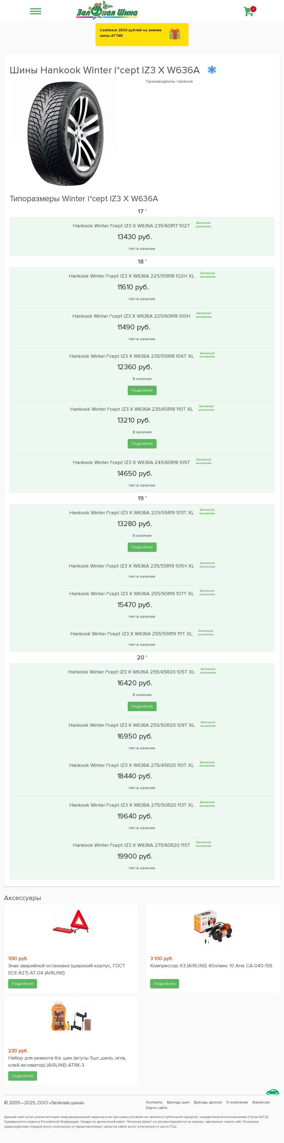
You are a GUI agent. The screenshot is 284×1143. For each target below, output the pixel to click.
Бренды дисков (208, 1102)
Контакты (154, 1102)
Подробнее (142, 390)
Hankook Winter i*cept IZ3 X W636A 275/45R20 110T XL (132, 765)
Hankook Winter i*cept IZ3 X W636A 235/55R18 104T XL (132, 356)
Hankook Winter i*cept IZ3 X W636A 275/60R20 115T (132, 845)
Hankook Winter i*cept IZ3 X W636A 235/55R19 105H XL (132, 566)
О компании (237, 1102)
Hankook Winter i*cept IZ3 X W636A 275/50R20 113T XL (132, 805)
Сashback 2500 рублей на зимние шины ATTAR (130, 33)
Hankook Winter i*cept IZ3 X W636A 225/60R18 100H (132, 316)
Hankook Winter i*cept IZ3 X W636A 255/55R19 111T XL (132, 634)
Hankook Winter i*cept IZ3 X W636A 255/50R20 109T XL (132, 725)
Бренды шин (178, 1102)
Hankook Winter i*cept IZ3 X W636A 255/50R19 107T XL (132, 594)
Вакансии (261, 1102)
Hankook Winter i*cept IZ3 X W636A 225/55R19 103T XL (132, 513)
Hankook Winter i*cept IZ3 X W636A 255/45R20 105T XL (132, 672)
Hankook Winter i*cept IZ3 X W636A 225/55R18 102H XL (132, 276)
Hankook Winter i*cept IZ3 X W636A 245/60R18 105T (132, 462)
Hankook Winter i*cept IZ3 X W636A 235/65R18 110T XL (132, 409)
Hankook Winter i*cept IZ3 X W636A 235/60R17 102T (132, 226)
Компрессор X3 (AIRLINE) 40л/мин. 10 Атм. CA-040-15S (211, 966)
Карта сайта (156, 1107)
